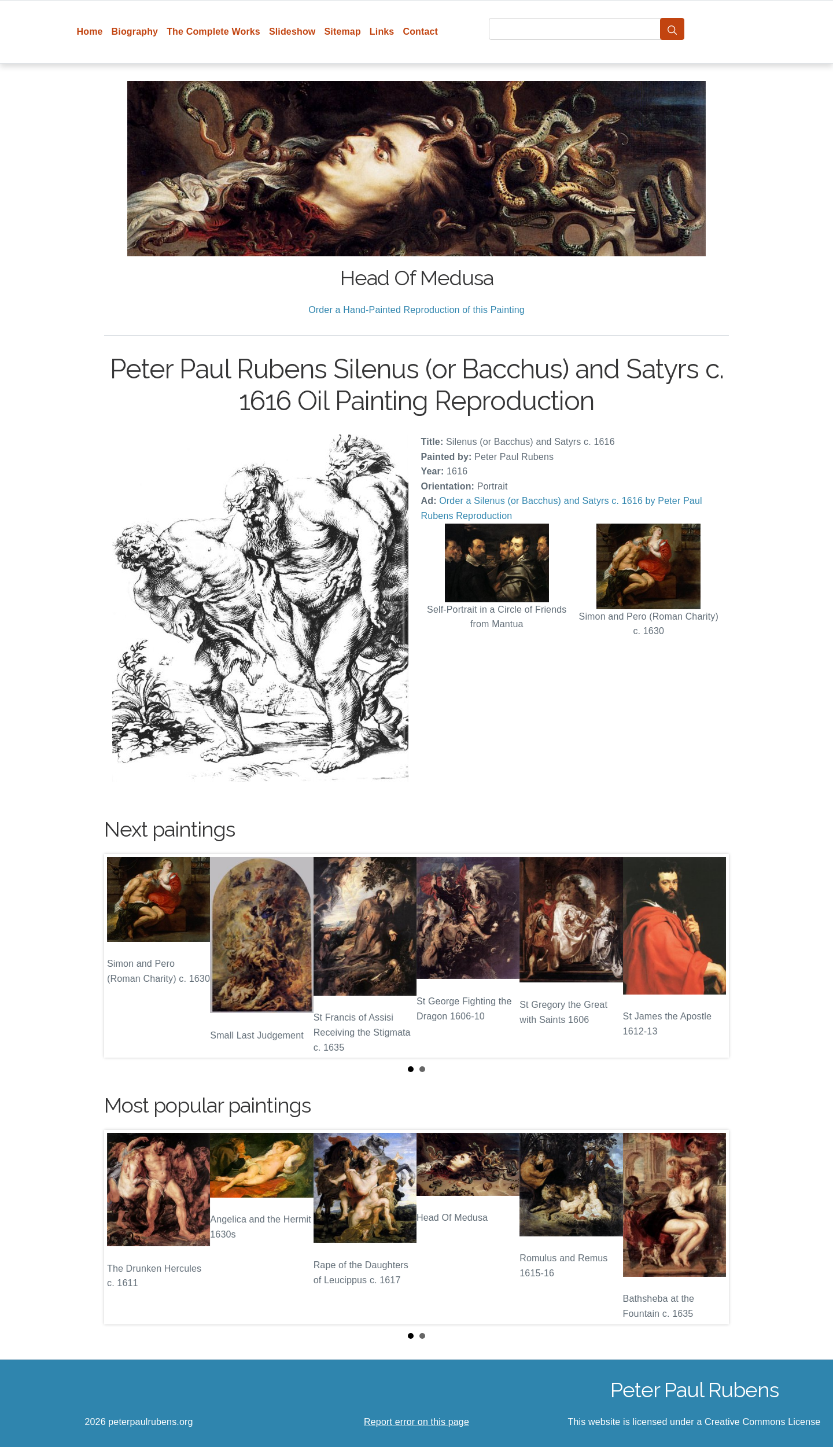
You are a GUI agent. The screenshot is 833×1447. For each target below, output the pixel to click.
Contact (420, 31)
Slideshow (292, 31)
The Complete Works (213, 31)
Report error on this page (416, 1422)
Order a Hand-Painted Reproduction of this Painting (416, 310)
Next (711, 956)
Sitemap (342, 31)
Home (90, 31)
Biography (135, 31)
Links (382, 31)
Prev (122, 956)
